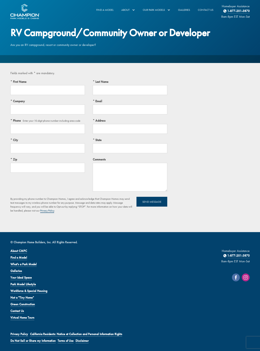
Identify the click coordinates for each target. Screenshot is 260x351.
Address (100, 121)
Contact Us (205, 10)
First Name (19, 82)
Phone (16, 121)
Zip (14, 159)
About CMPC (18, 251)
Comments (99, 159)
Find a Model (105, 10)
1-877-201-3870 (238, 11)
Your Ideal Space (21, 277)
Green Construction (22, 304)
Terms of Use (66, 341)
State (98, 140)
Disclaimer (82, 341)
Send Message (151, 201)
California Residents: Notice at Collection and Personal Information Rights (76, 334)
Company (18, 101)
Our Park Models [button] (156, 10)
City (15, 140)
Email (98, 101)
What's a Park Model (23, 264)
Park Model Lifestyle (23, 284)
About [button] (128, 10)
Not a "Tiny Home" (22, 297)
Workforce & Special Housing (28, 291)
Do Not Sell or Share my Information (33, 341)
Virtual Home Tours (22, 317)
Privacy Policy (47, 210)
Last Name (101, 82)
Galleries (184, 10)
